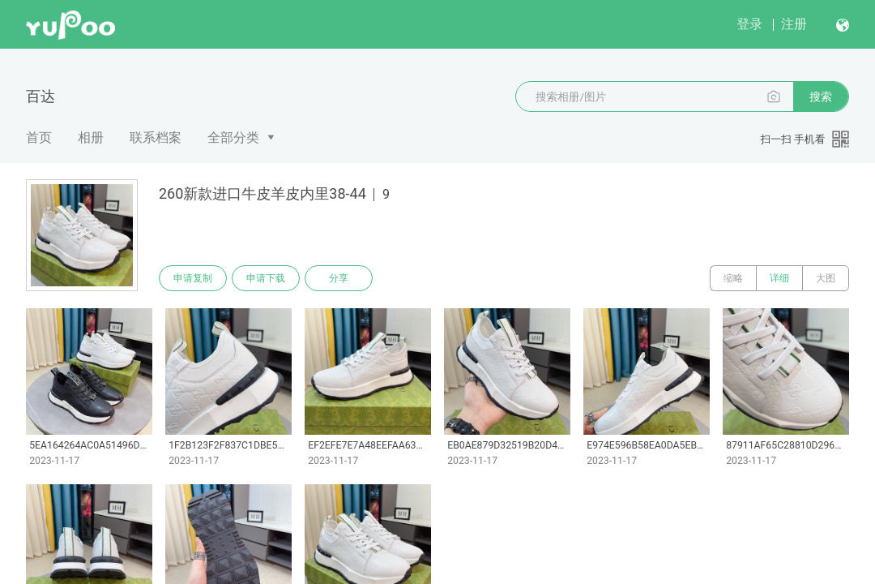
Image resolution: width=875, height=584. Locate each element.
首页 (39, 137)
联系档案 (155, 137)
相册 (91, 137)
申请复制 (192, 278)
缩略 (733, 278)
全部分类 (233, 137)
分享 (338, 278)
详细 (779, 278)
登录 (749, 24)
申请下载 (265, 278)
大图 (825, 278)
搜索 (820, 96)
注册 (794, 24)
